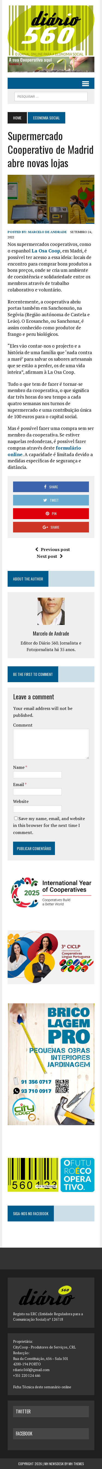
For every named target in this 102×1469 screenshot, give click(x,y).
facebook (24, 1433)
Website (21, 801)
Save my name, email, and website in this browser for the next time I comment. (49, 825)
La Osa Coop (46, 251)
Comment (23, 725)
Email (19, 784)
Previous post (52, 549)
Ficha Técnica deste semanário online (42, 1386)
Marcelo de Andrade (47, 232)
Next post (50, 556)
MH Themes (76, 1463)
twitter (23, 1411)
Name (19, 767)
